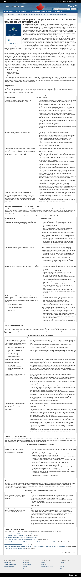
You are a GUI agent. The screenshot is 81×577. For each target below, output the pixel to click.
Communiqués (26, 562)
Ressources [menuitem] (58, 11)
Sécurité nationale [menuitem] (9, 11)
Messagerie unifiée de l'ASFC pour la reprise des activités (20, 533)
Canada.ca (58, 1)
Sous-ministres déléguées (10, 564)
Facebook (62, 562)
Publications (18, 14)
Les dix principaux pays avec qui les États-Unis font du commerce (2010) (20, 539)
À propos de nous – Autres (10, 568)
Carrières (43, 564)
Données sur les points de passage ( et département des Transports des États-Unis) (34, 546)
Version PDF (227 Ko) (13, 34)
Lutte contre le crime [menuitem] (34, 11)
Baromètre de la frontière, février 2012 (13, 544)
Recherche (73, 9)
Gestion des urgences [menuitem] (47, 11)
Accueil (6, 14)
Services (64, 1)
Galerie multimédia (27, 564)
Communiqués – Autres (28, 568)
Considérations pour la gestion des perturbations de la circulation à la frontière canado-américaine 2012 (45, 14)
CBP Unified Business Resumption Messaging (17, 535)
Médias (43, 562)
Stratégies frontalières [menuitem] (22, 11)
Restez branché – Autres (65, 571)
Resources (11, 14)
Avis (5, 555)
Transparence (11, 555)
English (74, 1)
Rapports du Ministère (9, 566)
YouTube (62, 566)
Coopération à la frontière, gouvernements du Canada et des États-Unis (20, 537)
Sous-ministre (7, 562)
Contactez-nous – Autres (47, 566)
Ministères (69, 1)
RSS (61, 568)
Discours (25, 566)
